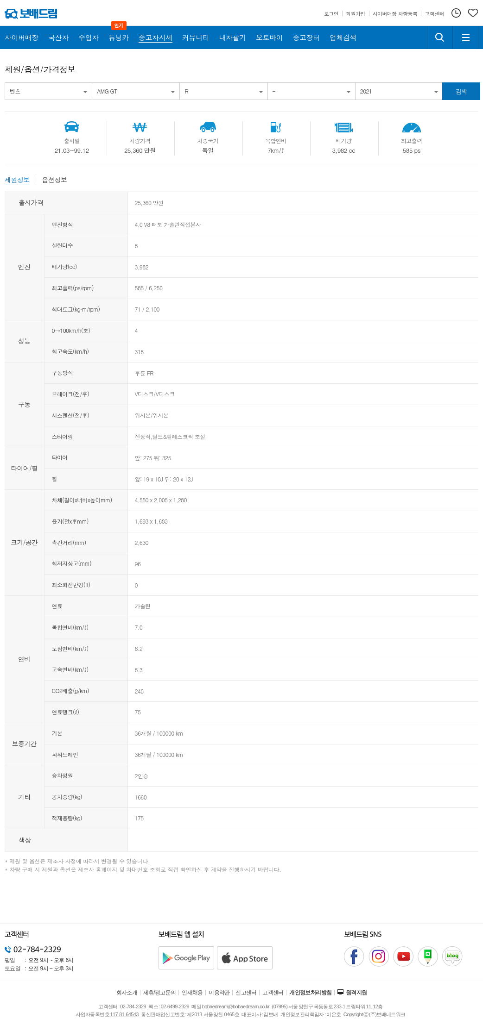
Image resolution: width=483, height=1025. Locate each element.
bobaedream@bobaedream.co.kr (235, 1006)
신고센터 (246, 992)
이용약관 (219, 992)
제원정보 (17, 179)
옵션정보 (54, 179)
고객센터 (273, 992)
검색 (461, 91)
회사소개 (127, 992)
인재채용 (192, 992)
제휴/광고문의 (159, 992)
